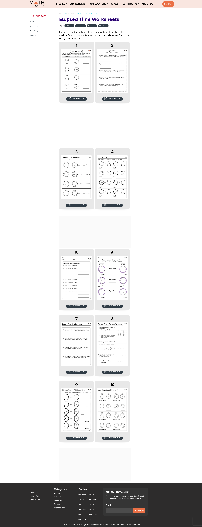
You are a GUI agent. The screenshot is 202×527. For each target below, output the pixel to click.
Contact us (34, 492)
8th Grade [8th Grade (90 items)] (92, 510)
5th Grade (103, 26)
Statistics (33, 35)
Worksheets (77, 3)
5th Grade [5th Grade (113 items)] (82, 505)
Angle (115, 3)
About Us (147, 3)
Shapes (60, 3)
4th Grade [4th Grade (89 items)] (93, 500)
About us (33, 489)
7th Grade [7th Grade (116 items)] (82, 510)
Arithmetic (130, 3)
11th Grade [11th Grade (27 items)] (82, 520)
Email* (119, 508)
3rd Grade (81, 26)
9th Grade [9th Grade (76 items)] (82, 515)
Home (61, 13)
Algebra (33, 21)
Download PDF (78, 98)
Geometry (34, 31)
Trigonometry (35, 40)
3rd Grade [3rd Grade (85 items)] (82, 500)
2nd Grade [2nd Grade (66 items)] (92, 495)
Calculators (98, 3)
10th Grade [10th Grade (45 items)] (93, 515)
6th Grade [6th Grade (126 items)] (93, 505)
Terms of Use (35, 500)
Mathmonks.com (74, 525)
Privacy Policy (35, 496)
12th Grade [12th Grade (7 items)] (93, 520)
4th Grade (92, 26)
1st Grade (69, 26)
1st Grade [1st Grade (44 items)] (82, 495)
